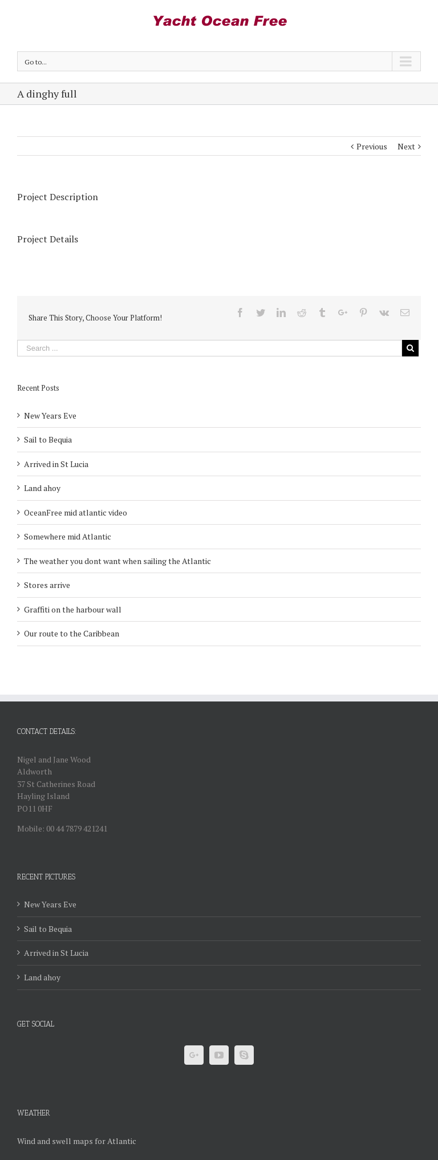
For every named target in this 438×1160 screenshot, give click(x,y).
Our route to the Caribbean (71, 633)
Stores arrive (47, 584)
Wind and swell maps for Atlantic (76, 1140)
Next (406, 146)
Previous (371, 146)
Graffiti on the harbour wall (72, 609)
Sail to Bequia (48, 439)
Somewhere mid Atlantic (67, 536)
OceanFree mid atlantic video (75, 512)
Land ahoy (42, 487)
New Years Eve (50, 415)
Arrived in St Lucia (56, 464)
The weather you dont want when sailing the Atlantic (117, 560)
